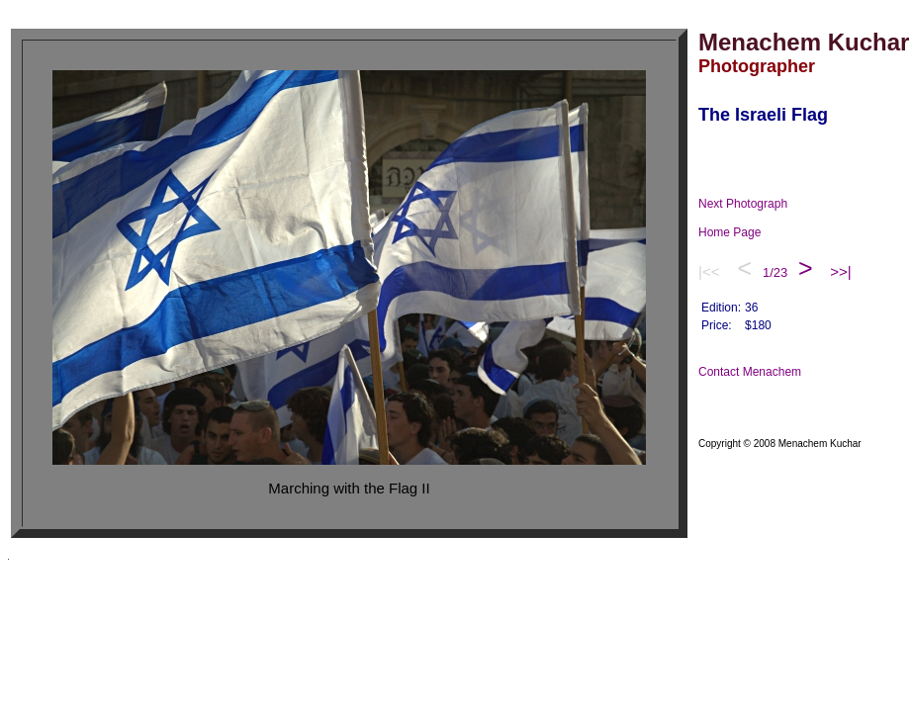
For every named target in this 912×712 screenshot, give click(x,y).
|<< (711, 271)
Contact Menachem (763, 372)
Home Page (749, 232)
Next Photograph (756, 204)
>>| (840, 271)
